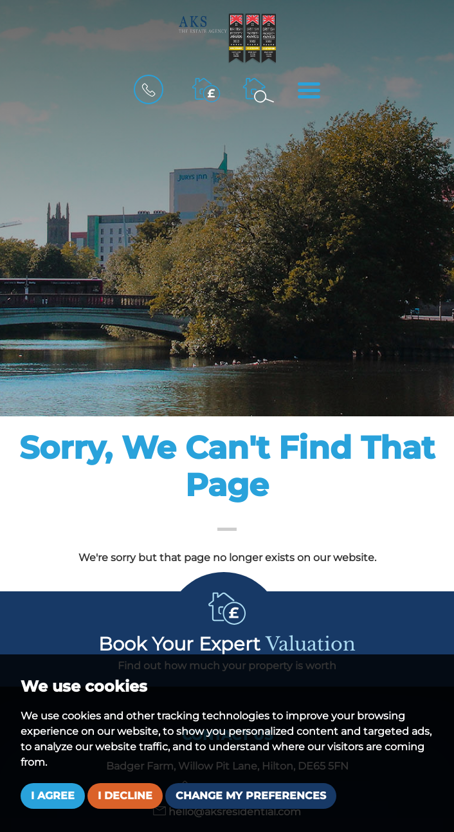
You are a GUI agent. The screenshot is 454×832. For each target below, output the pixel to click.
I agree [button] (53, 796)
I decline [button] (125, 796)
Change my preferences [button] (251, 796)
